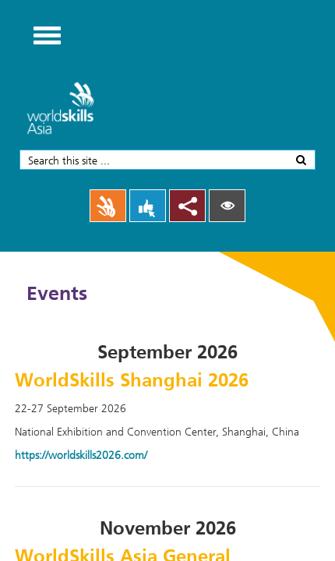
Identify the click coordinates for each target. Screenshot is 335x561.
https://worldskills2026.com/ (81, 455)
